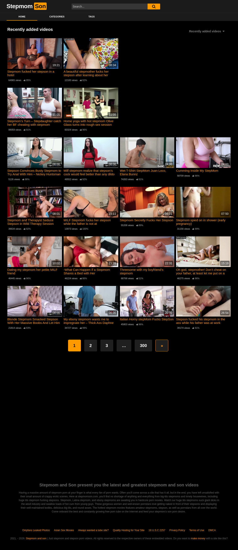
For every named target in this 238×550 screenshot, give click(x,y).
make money (198, 538)
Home (21, 16)
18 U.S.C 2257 (157, 530)
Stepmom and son (36, 538)
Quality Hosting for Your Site (129, 530)
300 (143, 345)
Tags (91, 16)
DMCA (212, 530)
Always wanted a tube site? (93, 530)
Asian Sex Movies (64, 530)
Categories (56, 16)
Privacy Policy (177, 530)
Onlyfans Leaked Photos (36, 530)
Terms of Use (196, 530)
